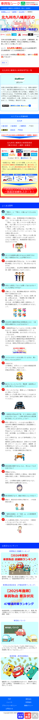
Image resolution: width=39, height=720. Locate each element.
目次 (3, 62)
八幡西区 (23, 126)
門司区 (20, 130)
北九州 (19, 121)
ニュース (9, 702)
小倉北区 (4, 126)
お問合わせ (9, 708)
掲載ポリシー (28, 705)
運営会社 (28, 699)
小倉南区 (13, 126)
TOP (9, 699)
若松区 (12, 130)
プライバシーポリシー (9, 705)
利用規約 (28, 702)
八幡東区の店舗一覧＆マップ (15, 106)
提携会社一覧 (27, 158)
